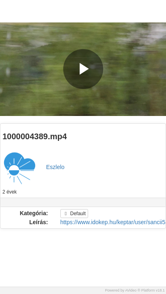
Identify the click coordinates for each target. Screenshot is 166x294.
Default (74, 213)
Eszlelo (55, 167)
